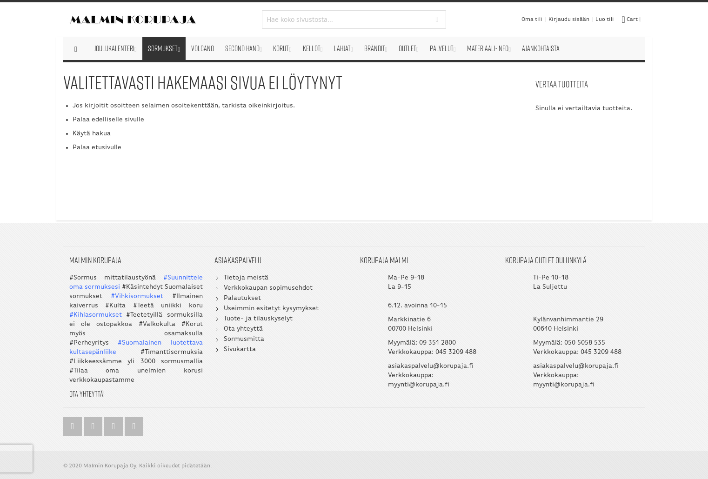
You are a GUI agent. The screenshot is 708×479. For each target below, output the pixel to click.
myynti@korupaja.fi (418, 384)
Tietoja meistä (246, 277)
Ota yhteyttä (243, 329)
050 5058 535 (584, 342)
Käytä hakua (92, 133)
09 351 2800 (437, 342)
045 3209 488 (455, 352)
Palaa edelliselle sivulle (108, 119)
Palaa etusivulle (97, 147)
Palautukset (242, 298)
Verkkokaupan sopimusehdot (268, 288)
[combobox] (354, 19)
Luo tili (604, 19)
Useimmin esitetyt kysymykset (271, 308)
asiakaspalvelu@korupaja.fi (431, 366)
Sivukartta (240, 349)
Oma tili (531, 19)
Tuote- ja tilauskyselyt (258, 318)
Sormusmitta (244, 339)
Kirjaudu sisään (568, 19)
